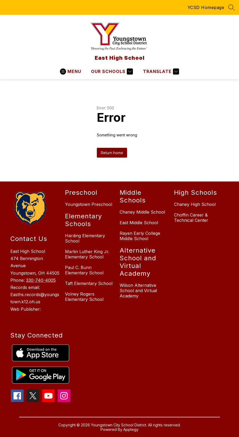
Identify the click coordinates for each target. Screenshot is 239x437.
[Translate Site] (160, 71)
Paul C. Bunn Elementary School (84, 270)
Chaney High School (195, 204)
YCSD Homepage (206, 7)
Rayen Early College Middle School (140, 236)
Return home (112, 152)
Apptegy (130, 429)
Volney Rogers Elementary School (84, 296)
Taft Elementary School (88, 283)
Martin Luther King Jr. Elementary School (87, 254)
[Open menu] (70, 71)
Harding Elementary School (85, 238)
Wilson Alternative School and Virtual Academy (138, 290)
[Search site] (231, 7)
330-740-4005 (41, 280)
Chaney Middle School (142, 212)
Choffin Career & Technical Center (191, 217)
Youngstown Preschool (88, 204)
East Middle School (139, 222)
